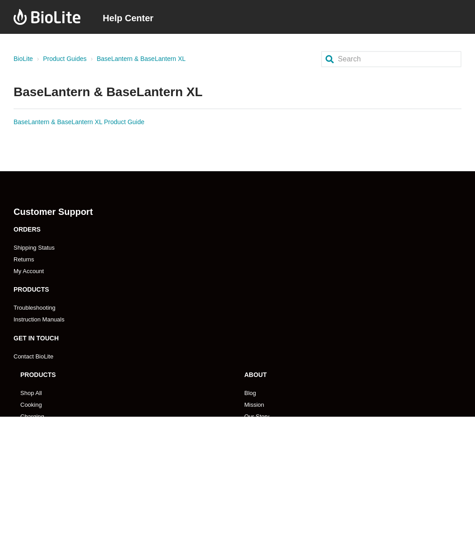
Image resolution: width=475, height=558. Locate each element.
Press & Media (263, 440)
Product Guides (65, 58)
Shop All (31, 393)
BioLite (23, 58)
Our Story (257, 416)
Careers (254, 428)
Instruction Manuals (39, 319)
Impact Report (262, 451)
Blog (250, 393)
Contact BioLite (33, 356)
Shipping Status (34, 247)
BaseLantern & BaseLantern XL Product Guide (79, 122)
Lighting (30, 428)
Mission (254, 404)
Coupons (256, 463)
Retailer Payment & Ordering (57, 535)
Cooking (31, 404)
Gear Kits (32, 440)
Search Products (42, 451)
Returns (24, 259)
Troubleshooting (35, 307)
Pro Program (261, 511)
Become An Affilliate (270, 500)
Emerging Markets (44, 511)
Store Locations (40, 523)
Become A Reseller (45, 500)
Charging (32, 416)
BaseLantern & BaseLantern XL (141, 58)
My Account (29, 271)
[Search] (391, 59)
